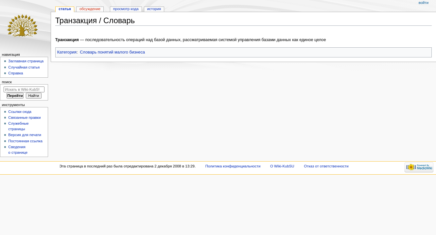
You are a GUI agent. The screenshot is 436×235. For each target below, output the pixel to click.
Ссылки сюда (19, 112)
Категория (67, 52)
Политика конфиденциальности (233, 166)
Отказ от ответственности (326, 166)
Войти (423, 3)
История (154, 9)
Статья (65, 9)
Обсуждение (89, 9)
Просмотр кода (126, 9)
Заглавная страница (26, 61)
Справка (15, 73)
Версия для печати (24, 135)
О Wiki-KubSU (282, 166)
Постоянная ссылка (25, 141)
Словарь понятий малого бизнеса (112, 52)
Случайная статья (24, 67)
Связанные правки (24, 117)
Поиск (7, 82)
